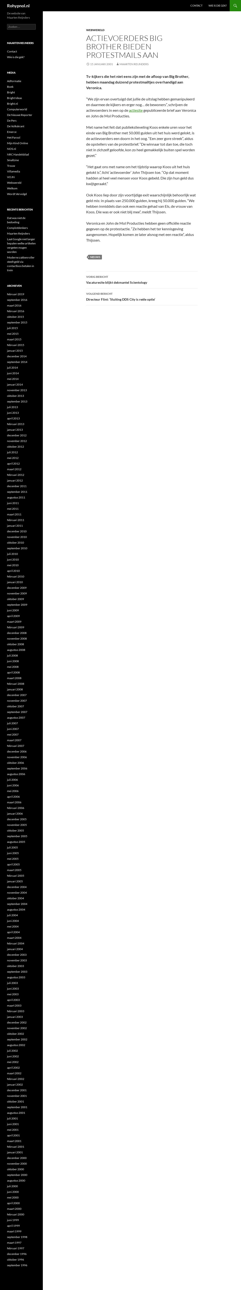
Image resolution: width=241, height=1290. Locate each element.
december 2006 (17, 751)
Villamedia (13, 171)
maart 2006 (14, 802)
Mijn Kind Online (17, 143)
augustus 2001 (16, 1113)
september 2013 (17, 401)
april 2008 (13, 672)
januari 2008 (15, 689)
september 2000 (17, 1175)
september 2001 (17, 1107)
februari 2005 (15, 875)
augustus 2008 (16, 650)
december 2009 (17, 587)
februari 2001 (15, 1146)
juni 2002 (13, 1056)
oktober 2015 (15, 317)
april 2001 (13, 1135)
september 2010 (17, 548)
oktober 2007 (15, 706)
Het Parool (13, 137)
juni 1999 (13, 1220)
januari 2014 (15, 384)
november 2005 (17, 825)
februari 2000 (15, 1214)
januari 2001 (15, 1152)
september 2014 (17, 362)
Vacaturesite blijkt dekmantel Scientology (142, 279)
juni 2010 (13, 559)
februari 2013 (15, 424)
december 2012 (17, 435)
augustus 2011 (16, 497)
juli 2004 (12, 915)
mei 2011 (13, 508)
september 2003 (17, 971)
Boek (10, 86)
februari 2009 (15, 627)
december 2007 (17, 695)
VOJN (11, 177)
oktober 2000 (15, 1169)
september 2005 (17, 836)
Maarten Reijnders (134, 64)
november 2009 (17, 593)
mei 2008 (13, 667)
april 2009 (13, 616)
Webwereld (95, 30)
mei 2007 (13, 734)
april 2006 (13, 796)
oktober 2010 (15, 542)
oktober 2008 (15, 644)
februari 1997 (15, 1248)
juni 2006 (13, 785)
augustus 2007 (16, 717)
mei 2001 (13, 1129)
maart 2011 (14, 514)
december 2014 (17, 356)
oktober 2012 (15, 446)
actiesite (136, 110)
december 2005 (17, 819)
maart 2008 (14, 678)
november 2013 (17, 390)
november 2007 (17, 700)
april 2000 (13, 1203)
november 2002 (17, 1028)
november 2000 (17, 1163)
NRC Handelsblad (18, 154)
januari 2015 (15, 350)
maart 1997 (14, 1242)
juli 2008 (12, 655)
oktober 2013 (15, 396)
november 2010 (17, 537)
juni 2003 (13, 988)
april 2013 (13, 418)
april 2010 (13, 571)
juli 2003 (12, 983)
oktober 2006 (15, 762)
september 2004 (17, 904)
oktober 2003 (15, 966)
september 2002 (17, 1039)
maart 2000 (14, 1208)
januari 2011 (15, 525)
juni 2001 (13, 1124)
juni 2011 (13, 503)
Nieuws (95, 257)
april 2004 (13, 932)
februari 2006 (15, 808)
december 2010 (17, 531)
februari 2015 (15, 345)
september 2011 (17, 492)
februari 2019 (15, 294)
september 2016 (17, 300)
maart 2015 (14, 339)
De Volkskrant (15, 126)
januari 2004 (15, 949)
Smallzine (13, 160)
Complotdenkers (17, 228)
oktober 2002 (15, 1033)
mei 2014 (13, 379)
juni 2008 (13, 661)
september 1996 (17, 1265)
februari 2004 (15, 943)
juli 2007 (12, 723)
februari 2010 (15, 576)
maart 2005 (14, 870)
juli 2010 (12, 554)
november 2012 (17, 441)
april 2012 (13, 463)
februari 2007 (15, 746)
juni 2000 (13, 1192)
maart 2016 (14, 305)
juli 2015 (12, 328)
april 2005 (13, 864)
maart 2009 (14, 621)
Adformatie (14, 81)
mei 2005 (13, 858)
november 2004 (17, 892)
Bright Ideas (14, 98)
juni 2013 (13, 412)
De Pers (11, 120)
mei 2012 (13, 458)
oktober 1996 (15, 1259)
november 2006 (17, 757)
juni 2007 (13, 729)
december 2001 (17, 1090)
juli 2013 (12, 407)
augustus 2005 (16, 842)
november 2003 (17, 960)
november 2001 (17, 1096)
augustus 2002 (16, 1045)
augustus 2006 (16, 774)
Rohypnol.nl (18, 5)
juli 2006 (12, 779)
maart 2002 (14, 1073)
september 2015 (17, 322)
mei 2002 (13, 1062)
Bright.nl (12, 103)
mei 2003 (13, 994)
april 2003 (13, 1000)
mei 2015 (13, 333)
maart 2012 (14, 469)
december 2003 (17, 954)
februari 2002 (15, 1079)
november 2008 (17, 638)
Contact (196, 5)
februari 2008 (15, 683)
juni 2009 (13, 610)
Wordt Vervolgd (17, 194)
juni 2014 (13, 373)
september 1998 (17, 1237)
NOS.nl (11, 149)
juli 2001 (12, 1118)
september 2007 (17, 712)
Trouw (11, 165)
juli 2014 (12, 367)
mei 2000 (13, 1197)
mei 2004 (13, 926)
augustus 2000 (16, 1180)
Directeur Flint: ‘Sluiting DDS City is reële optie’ (142, 296)
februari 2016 (15, 311)
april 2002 (13, 1067)
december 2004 (17, 887)
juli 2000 (12, 1186)
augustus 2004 (16, 909)
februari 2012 (15, 475)
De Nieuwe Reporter (19, 115)
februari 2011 (15, 520)
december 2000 (17, 1158)
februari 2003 (15, 1011)
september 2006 (17, 768)
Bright (11, 92)
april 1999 (13, 1225)
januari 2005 (15, 881)
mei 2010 (13, 565)
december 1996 (17, 1254)
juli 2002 (12, 1050)
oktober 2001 (15, 1101)
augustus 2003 (16, 977)
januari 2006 (15, 813)
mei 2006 (13, 791)
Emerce (11, 132)
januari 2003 (15, 1017)
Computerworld (17, 109)
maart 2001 (14, 1141)
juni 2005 (13, 853)
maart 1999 (14, 1231)
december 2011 (17, 486)
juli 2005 (12, 847)
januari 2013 (15, 429)
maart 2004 (14, 938)
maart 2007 (14, 740)
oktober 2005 (15, 830)
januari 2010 (15, 582)
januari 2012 (15, 480)
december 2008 (17, 633)
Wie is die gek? (218, 5)
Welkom (12, 188)
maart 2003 (14, 1005)
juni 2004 (13, 921)
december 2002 (17, 1022)
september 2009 (17, 604)
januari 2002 (15, 1084)
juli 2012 (12, 452)
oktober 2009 (15, 599)
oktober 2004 (15, 898)
